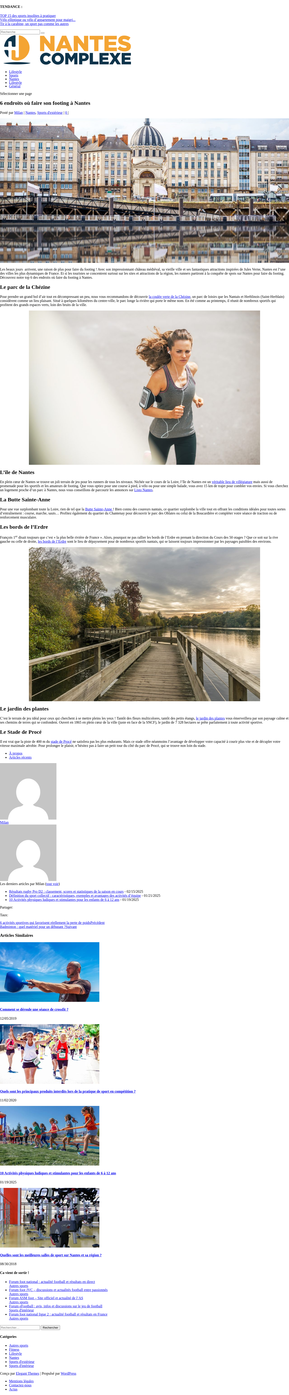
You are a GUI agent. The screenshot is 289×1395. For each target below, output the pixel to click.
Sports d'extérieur (50, 112)
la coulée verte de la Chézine (169, 297)
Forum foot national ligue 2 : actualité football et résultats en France (58, 1314)
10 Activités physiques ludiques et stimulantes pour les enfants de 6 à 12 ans (64, 900)
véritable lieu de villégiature (232, 482)
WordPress (68, 1373)
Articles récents (20, 757)
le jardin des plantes (210, 718)
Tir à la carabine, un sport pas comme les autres (34, 24)
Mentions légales (21, 1381)
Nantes (14, 79)
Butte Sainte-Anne (99, 509)
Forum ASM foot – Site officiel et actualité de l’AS (46, 1298)
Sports (13, 75)
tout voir (52, 884)
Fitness (14, 1349)
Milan (18, 112)
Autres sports (18, 1286)
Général (15, 86)
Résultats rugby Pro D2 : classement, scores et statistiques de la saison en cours (66, 891)
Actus (13, 1389)
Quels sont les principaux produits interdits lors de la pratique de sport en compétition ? (68, 1091)
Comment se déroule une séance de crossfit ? (34, 1009)
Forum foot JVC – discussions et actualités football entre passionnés (58, 1290)
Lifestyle (15, 72)
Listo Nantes (143, 490)
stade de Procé (61, 741)
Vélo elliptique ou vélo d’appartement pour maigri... (38, 20)
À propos (15, 753)
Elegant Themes (27, 1373)
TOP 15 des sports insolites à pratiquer (28, 16)
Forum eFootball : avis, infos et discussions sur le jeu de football (55, 1306)
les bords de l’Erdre (52, 541)
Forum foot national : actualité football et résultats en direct (52, 1282)
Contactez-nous (20, 1385)
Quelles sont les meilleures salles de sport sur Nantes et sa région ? (51, 1255)
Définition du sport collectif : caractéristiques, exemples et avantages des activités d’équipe (75, 895)
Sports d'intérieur (21, 1310)
